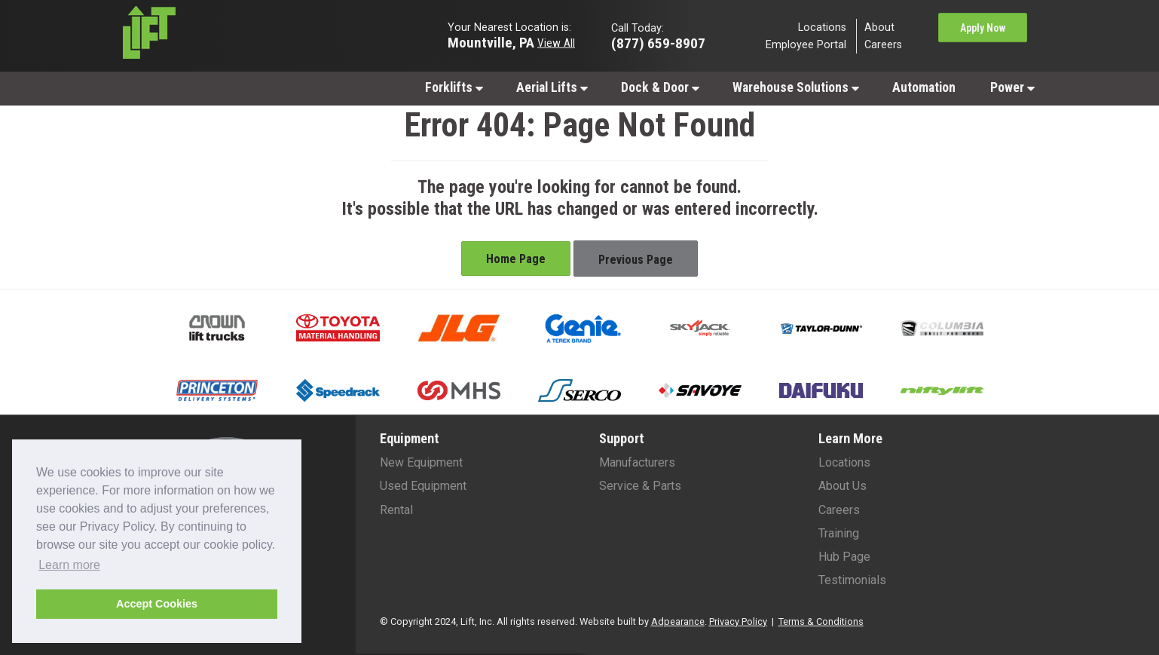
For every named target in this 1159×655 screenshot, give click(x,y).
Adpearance (678, 621)
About (879, 26)
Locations (822, 26)
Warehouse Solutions (795, 87)
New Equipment (421, 462)
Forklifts (454, 87)
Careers (883, 44)
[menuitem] (453, 87)
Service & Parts (640, 486)
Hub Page (844, 556)
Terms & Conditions (821, 621)
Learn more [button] (69, 565)
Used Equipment (423, 486)
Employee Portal (806, 44)
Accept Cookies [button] (156, 604)
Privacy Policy (738, 621)
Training (838, 533)
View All (556, 42)
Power (1012, 87)
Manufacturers (637, 462)
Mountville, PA (491, 42)
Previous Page (635, 260)
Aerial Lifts (552, 87)
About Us (842, 486)
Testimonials (852, 580)
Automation (924, 87)
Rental (396, 510)
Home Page (516, 259)
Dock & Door (660, 87)
